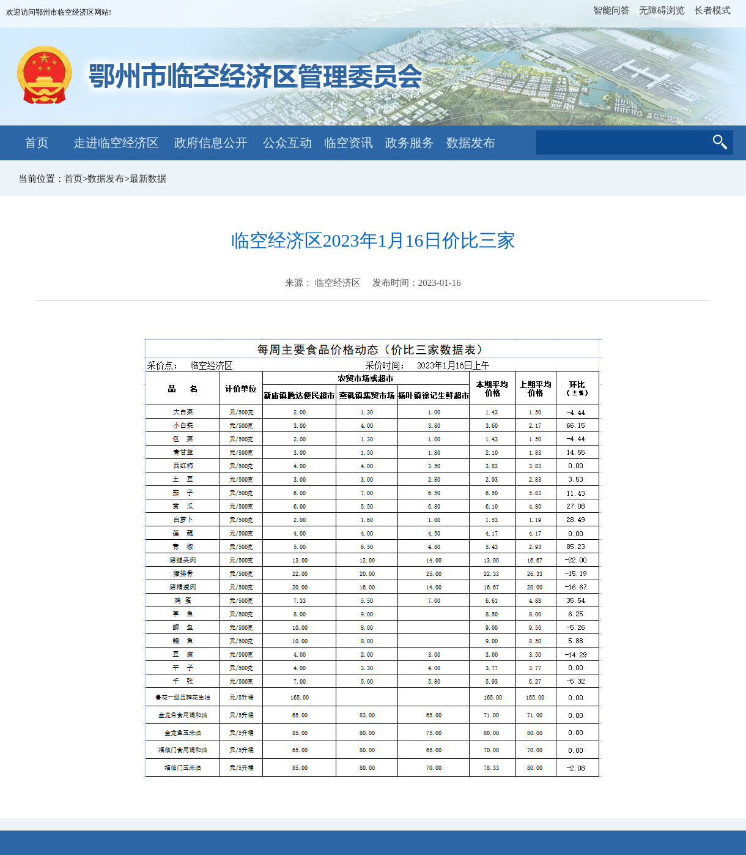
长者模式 (712, 10)
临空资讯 (348, 142)
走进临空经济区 (116, 142)
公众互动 (287, 142)
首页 (36, 142)
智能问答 (611, 10)
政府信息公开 (211, 142)
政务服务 (409, 142)
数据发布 (470, 142)
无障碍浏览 (662, 10)
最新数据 (148, 179)
